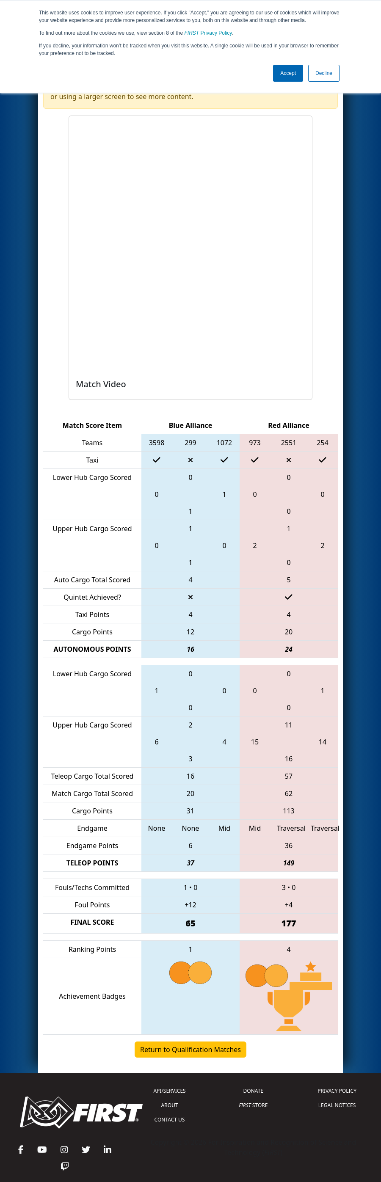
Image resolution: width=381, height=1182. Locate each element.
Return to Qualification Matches (190, 1049)
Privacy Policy (208, 33)
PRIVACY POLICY (337, 1090)
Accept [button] (288, 73)
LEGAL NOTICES (337, 1105)
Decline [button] (323, 73)
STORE (253, 1105)
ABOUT (169, 1105)
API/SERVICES (169, 1090)
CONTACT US (170, 1119)
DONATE (253, 1090)
